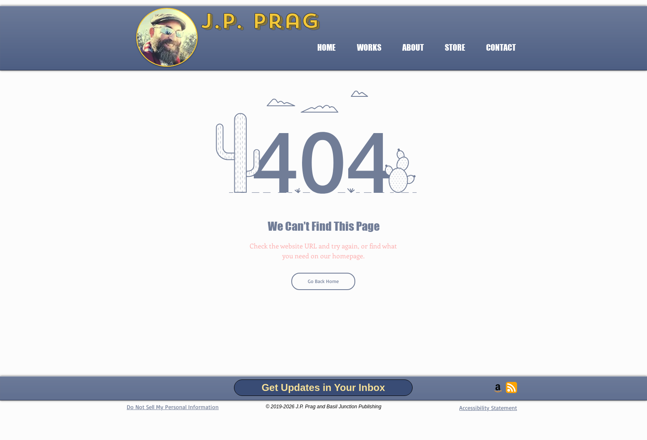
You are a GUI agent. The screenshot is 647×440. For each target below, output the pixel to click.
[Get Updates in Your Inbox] (323, 387)
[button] (369, 48)
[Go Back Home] (323, 281)
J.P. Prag (260, 21)
